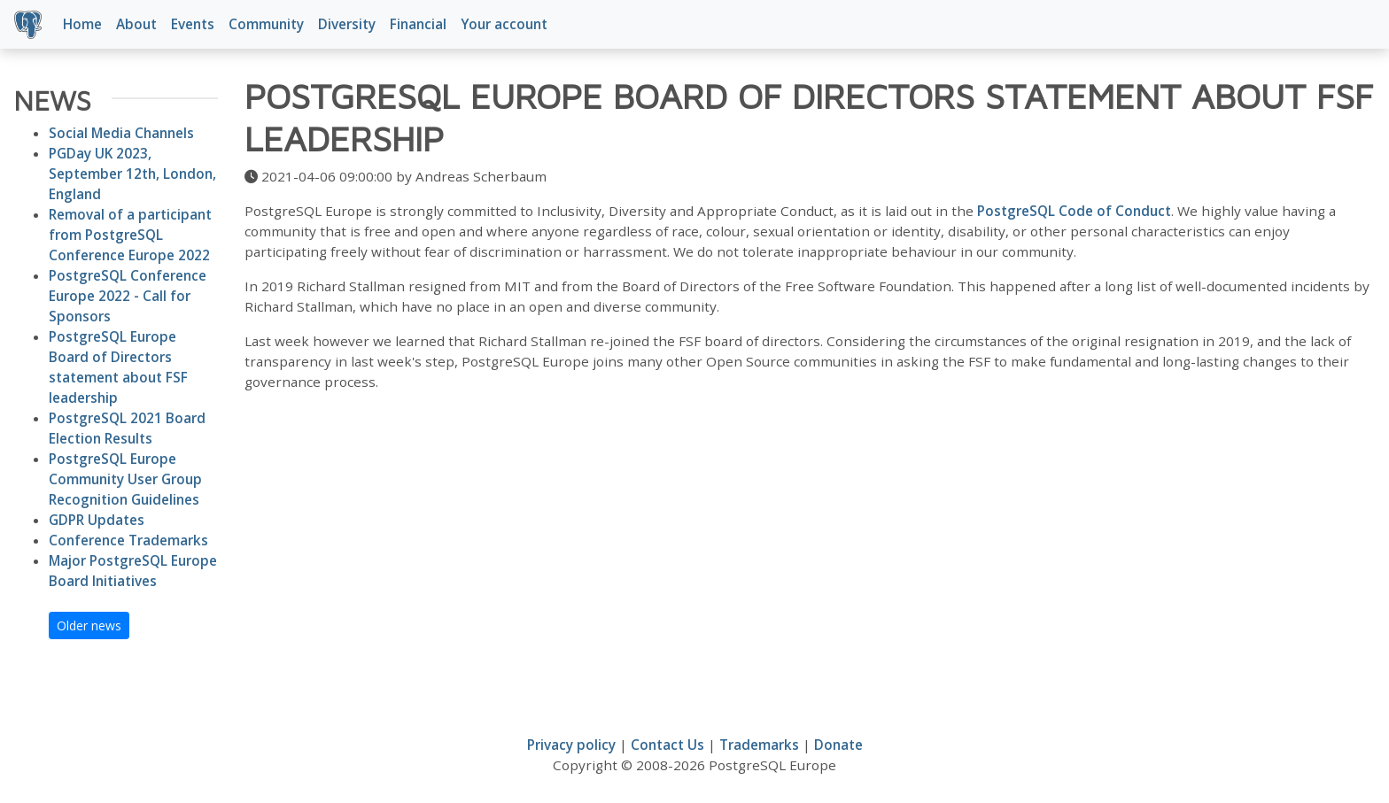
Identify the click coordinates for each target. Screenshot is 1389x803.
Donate (838, 744)
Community (266, 24)
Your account (504, 24)
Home (82, 24)
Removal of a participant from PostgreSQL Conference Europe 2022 (130, 234)
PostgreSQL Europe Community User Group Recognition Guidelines (125, 479)
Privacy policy (571, 744)
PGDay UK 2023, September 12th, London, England (132, 173)
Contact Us (667, 744)
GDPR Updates (96, 520)
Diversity (347, 24)
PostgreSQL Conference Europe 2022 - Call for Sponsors (127, 295)
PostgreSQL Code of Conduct (1074, 211)
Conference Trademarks (128, 540)
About (136, 24)
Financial (418, 24)
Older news (89, 625)
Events (192, 24)
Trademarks (759, 744)
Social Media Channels (121, 133)
